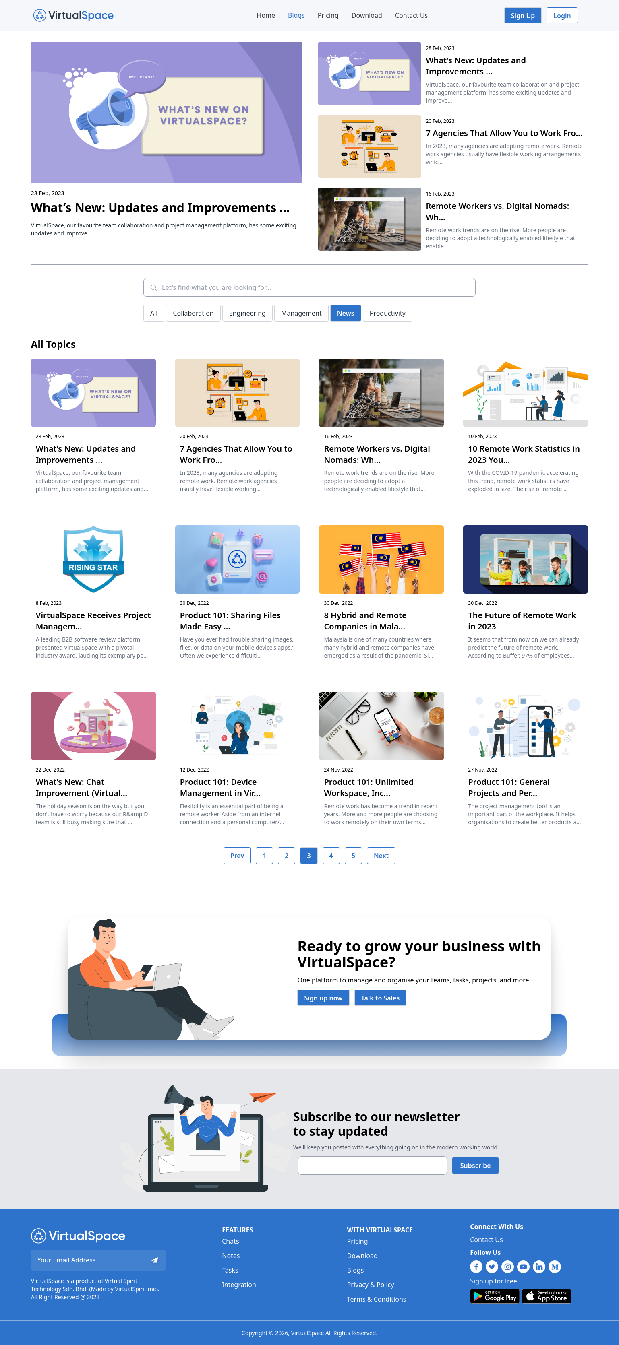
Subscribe (475, 1165)
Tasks (230, 1270)
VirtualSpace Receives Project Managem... (93, 621)
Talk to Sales (380, 998)
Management (301, 313)
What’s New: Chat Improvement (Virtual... (81, 787)
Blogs (296, 15)
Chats (230, 1241)
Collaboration (193, 313)
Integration (239, 1284)
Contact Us (411, 15)
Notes (231, 1255)
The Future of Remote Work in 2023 (522, 621)
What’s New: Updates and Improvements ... (160, 207)
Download (367, 15)
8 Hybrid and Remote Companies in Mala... (365, 621)
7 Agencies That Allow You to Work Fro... (504, 133)
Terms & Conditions (376, 1299)
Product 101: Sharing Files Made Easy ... (230, 621)
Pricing (328, 15)
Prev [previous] (237, 855)
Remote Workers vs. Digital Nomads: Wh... (497, 211)
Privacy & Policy (370, 1284)
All (153, 313)
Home (266, 15)
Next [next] (381, 855)
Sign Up (523, 15)
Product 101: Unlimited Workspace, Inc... (369, 787)
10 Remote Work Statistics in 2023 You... (524, 454)
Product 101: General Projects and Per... (509, 787)
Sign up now (323, 998)
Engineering (247, 313)
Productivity (388, 313)
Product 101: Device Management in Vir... (220, 787)
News (345, 313)
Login (562, 15)
